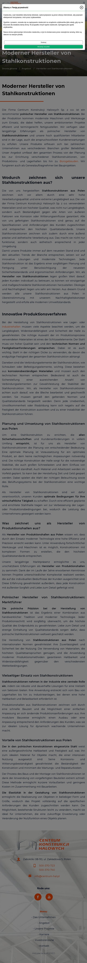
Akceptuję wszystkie (43, 47)
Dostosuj (43, 42)
